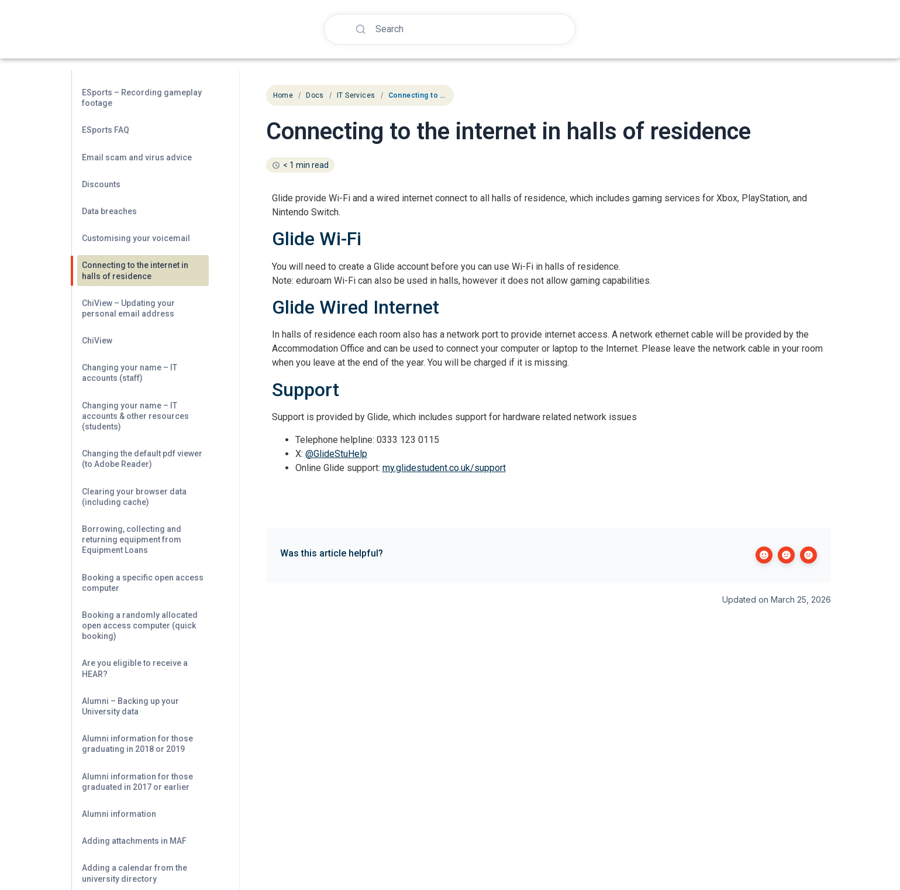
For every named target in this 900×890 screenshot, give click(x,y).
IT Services (356, 95)
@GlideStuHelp (336, 453)
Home (283, 95)
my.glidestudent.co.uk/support (444, 467)
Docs (315, 95)
